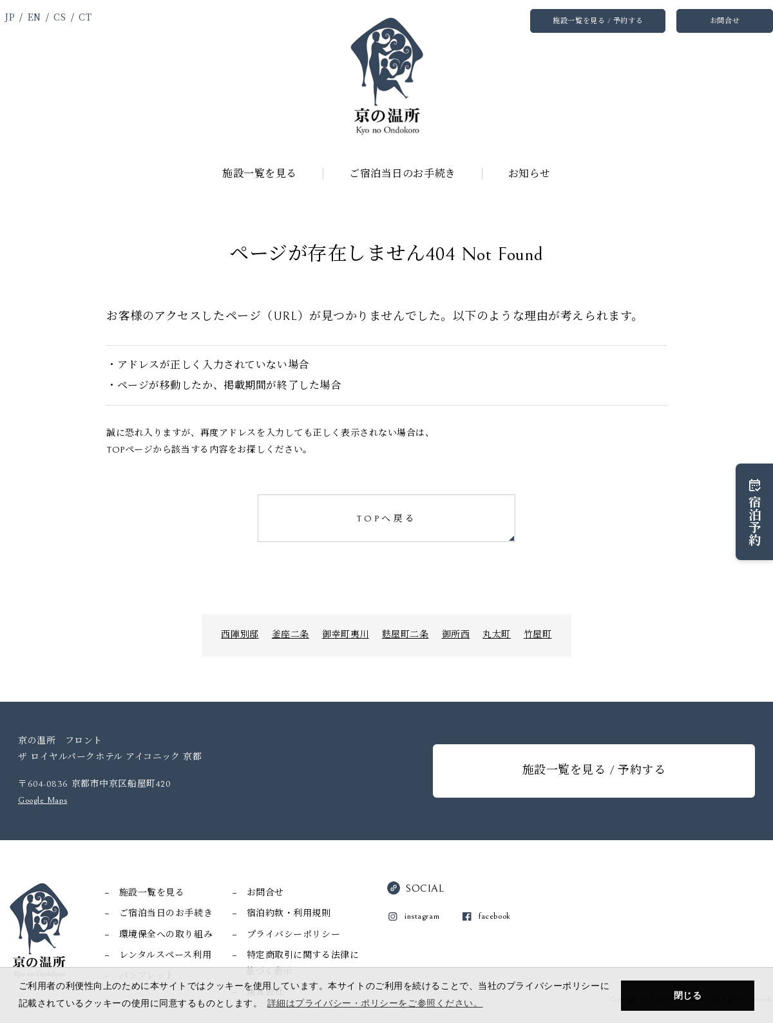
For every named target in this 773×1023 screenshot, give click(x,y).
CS (59, 16)
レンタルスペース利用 (165, 955)
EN (34, 16)
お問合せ (725, 21)
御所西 (456, 635)
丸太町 (496, 635)
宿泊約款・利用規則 (289, 913)
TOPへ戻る (386, 519)
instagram (422, 916)
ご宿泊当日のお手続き (402, 174)
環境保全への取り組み (166, 935)
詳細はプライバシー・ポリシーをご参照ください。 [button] (375, 1003)
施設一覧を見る (259, 174)
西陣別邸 (239, 635)
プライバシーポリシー (294, 935)
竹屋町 (538, 635)
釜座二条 (290, 635)
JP (10, 16)
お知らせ (529, 174)
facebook (494, 916)
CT (85, 16)
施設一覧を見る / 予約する (598, 21)
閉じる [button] (688, 995)
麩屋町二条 (405, 635)
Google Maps (42, 800)
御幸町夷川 (345, 635)
